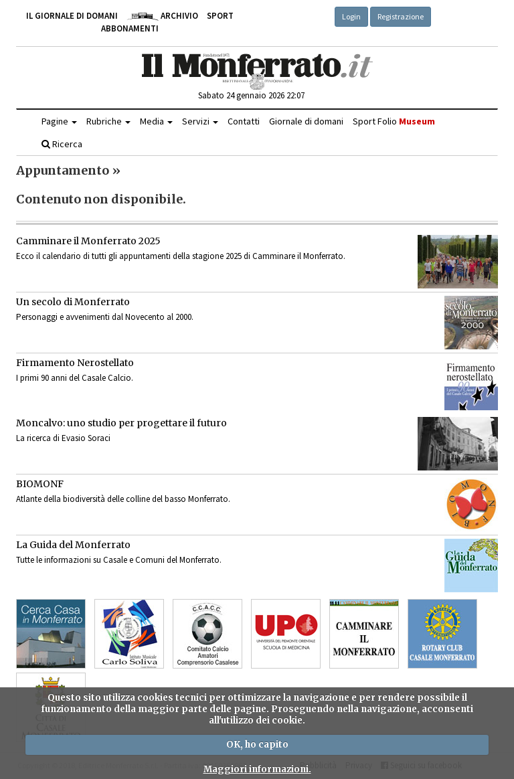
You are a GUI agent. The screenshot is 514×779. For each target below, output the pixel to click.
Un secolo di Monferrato (73, 302)
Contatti (244, 121)
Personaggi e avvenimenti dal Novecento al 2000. (104, 317)
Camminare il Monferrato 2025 (88, 241)
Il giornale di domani (72, 15)
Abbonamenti (130, 28)
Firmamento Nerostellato (75, 363)
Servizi (200, 121)
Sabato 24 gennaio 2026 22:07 (251, 95)
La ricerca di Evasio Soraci (63, 438)
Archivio (162, 15)
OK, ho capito (257, 744)
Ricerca (61, 144)
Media (156, 121)
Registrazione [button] (400, 16)
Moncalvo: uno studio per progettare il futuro (121, 423)
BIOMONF (40, 484)
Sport (220, 15)
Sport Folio (394, 121)
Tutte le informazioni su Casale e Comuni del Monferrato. (119, 560)
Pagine (59, 121)
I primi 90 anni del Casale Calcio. (74, 377)
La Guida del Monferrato (73, 545)
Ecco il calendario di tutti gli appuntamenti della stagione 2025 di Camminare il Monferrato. (180, 256)
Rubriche (108, 121)
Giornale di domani (306, 121)
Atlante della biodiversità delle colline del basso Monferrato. (123, 499)
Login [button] (351, 16)
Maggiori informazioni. (257, 769)
